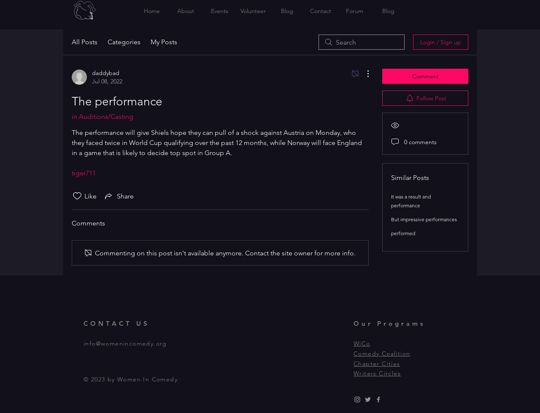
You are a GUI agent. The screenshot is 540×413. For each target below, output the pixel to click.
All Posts (84, 42)
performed (403, 233)
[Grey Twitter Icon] (368, 399)
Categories (124, 42)
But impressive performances (424, 219)
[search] (362, 42)
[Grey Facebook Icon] (378, 399)
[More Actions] (364, 74)
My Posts (164, 42)
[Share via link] (118, 196)
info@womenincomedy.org (125, 343)
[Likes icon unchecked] (77, 196)
